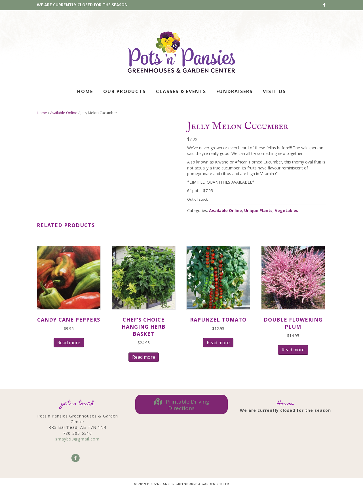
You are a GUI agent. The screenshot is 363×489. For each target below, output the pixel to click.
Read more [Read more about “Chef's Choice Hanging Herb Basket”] (143, 357)
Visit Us (274, 91)
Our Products (124, 91)
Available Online (63, 112)
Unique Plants (258, 210)
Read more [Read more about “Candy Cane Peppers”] (68, 342)
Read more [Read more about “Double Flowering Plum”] (293, 350)
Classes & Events (181, 91)
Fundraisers (234, 91)
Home (85, 91)
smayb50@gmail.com (77, 439)
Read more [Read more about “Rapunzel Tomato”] (218, 342)
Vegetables (286, 210)
